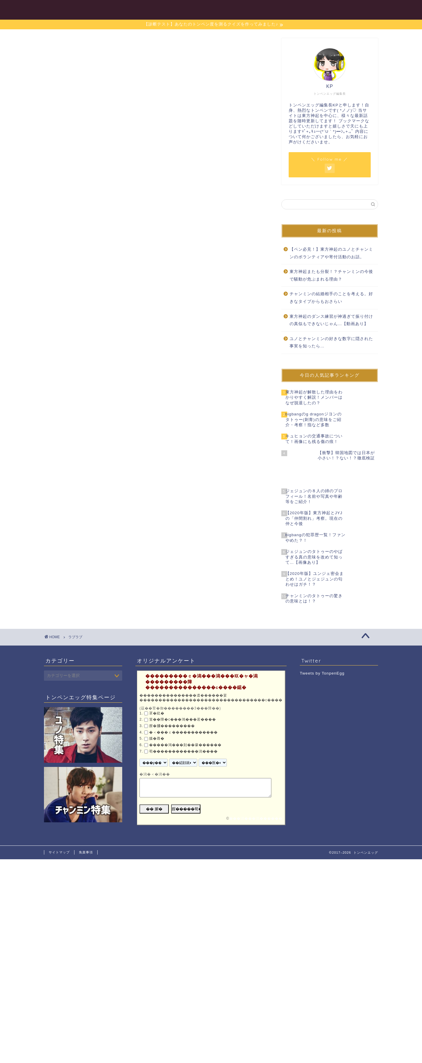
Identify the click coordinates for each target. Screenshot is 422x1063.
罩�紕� (156, 692)
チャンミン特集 (271, 9)
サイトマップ (59, 830)
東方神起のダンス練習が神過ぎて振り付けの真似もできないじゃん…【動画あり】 (331, 320)
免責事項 (86, 830)
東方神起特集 (317, 9)
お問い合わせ (360, 9)
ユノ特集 (231, 9)
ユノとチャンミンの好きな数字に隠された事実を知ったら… (331, 343)
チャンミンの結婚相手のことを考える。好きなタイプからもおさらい (331, 298)
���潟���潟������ (256, 797)
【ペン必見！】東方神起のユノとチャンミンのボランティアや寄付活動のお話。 (331, 253)
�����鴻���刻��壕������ (185, 723)
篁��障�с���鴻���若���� (182, 698)
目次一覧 (197, 9)
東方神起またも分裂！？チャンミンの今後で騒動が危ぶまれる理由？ (331, 275)
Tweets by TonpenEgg (322, 652)
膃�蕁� (156, 717)
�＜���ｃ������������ (183, 711)
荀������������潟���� (183, 730)
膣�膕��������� (172, 704)
